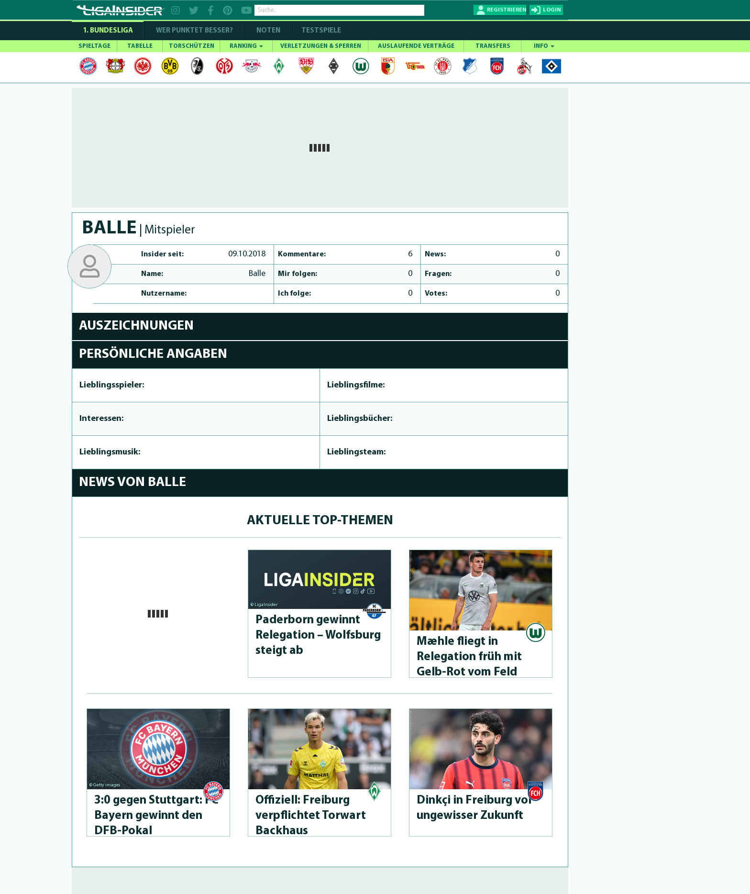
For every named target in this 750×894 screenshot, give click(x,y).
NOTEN (268, 30)
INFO (544, 46)
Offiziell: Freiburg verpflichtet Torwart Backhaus (310, 816)
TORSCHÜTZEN (191, 46)
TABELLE (140, 46)
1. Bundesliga (108, 30)
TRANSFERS (492, 46)
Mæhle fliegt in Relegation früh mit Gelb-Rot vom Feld (469, 657)
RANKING (246, 46)
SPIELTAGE (94, 46)
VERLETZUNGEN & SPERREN (320, 46)
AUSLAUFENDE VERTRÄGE (416, 46)
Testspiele (320, 30)
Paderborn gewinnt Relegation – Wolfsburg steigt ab (318, 635)
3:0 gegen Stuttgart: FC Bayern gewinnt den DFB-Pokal (156, 816)
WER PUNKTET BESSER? (194, 30)
